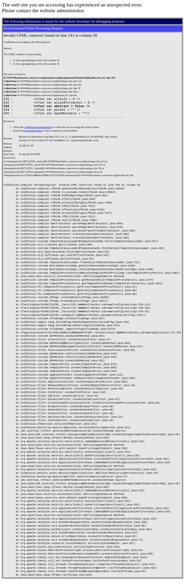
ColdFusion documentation (38, 130)
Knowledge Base (33, 134)
